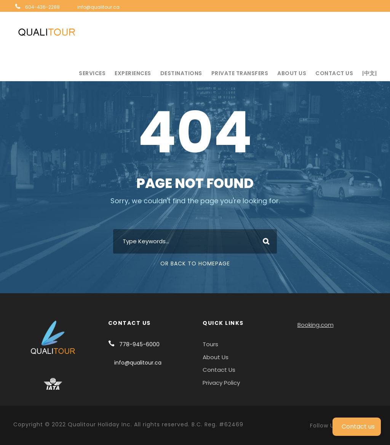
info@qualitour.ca (98, 7)
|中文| (369, 73)
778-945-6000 (139, 344)
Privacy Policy (221, 383)
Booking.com (315, 325)
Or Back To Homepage (195, 263)
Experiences (133, 73)
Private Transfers (240, 73)
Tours (210, 344)
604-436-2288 (42, 7)
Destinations (181, 73)
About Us (291, 73)
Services (92, 73)
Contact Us (334, 73)
